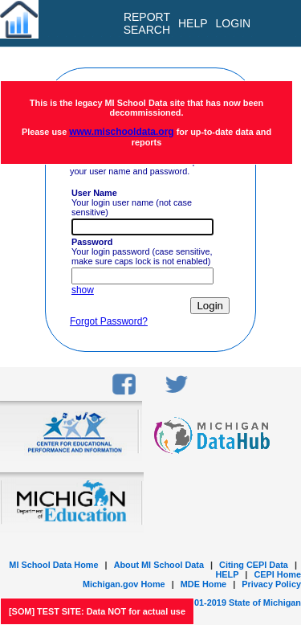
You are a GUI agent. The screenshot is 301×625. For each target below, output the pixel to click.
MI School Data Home (53, 565)
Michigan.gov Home (124, 584)
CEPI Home (277, 574)
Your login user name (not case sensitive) (131, 202)
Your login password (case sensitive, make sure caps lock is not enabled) (142, 251)
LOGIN (233, 23)
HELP (226, 574)
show (82, 290)
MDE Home (203, 584)
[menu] (275, 23)
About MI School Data (159, 565)
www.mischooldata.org (121, 131)
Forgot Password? (109, 321)
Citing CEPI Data (253, 565)
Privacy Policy (271, 584)
